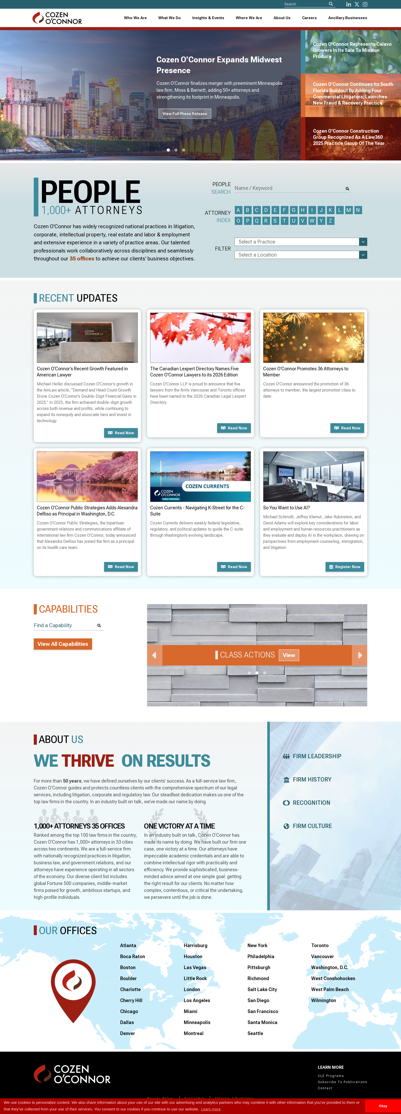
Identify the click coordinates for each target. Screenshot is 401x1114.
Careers (309, 18)
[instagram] (365, 4)
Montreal (194, 1033)
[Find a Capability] (69, 625)
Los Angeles (197, 1000)
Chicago (129, 1011)
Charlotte (130, 989)
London (192, 989)
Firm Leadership (310, 756)
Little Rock (195, 978)
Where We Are (249, 18)
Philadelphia (261, 956)
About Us (282, 18)
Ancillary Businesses (347, 18)
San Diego (258, 1000)
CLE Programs (331, 1076)
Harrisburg (195, 945)
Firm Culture (306, 826)
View (289, 655)
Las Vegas (195, 967)
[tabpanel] (153, 95)
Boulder (128, 978)
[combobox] (208, 18)
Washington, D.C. (329, 967)
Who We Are (135, 18)
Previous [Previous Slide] (154, 655)
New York (257, 945)
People (221, 188)
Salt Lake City (262, 989)
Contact (325, 1088)
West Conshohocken (333, 978)
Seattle (255, 1033)
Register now (344, 567)
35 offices (82, 259)
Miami (190, 1011)
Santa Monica (262, 1022)
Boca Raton (132, 956)
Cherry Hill (131, 1000)
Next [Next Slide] (359, 655)
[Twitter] (357, 4)
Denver (127, 1033)
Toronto (320, 945)
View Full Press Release (185, 113)
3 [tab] (183, 150)
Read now (121, 433)
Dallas (127, 1022)
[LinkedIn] (348, 4)
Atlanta (128, 945)
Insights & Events (208, 18)
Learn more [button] (211, 1109)
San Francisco (263, 1011)
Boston (128, 967)
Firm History (305, 779)
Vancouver (322, 956)
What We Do (169, 18)
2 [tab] (176, 150)
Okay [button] (383, 1106)
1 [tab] (168, 150)
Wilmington (323, 1000)
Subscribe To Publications (342, 1082)
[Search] (331, 4)
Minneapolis (197, 1022)
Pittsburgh (259, 967)
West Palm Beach (330, 989)
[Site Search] (310, 4)
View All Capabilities (63, 644)
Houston (193, 956)
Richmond (258, 978)
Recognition (305, 803)
